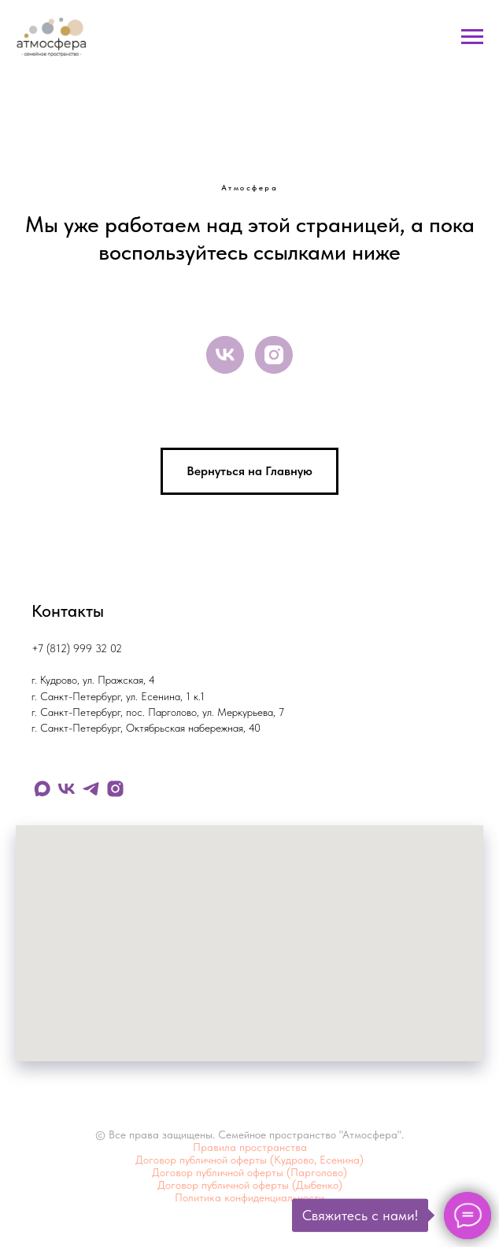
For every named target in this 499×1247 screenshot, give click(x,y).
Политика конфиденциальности (249, 1197)
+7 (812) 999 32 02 (76, 648)
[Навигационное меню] (472, 37)
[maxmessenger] (42, 789)
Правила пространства (250, 1147)
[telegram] (91, 789)
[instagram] (274, 355)
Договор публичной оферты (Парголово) (249, 1172)
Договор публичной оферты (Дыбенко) (249, 1185)
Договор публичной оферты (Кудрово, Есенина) (249, 1159)
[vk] (225, 355)
